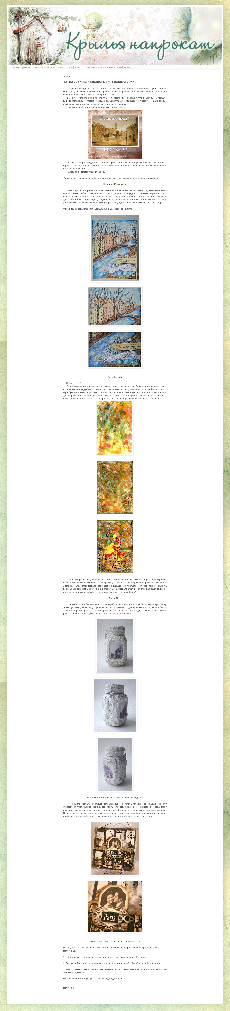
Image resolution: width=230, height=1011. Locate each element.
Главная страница (20, 67)
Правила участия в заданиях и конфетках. (58, 67)
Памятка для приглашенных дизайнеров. (108, 67)
